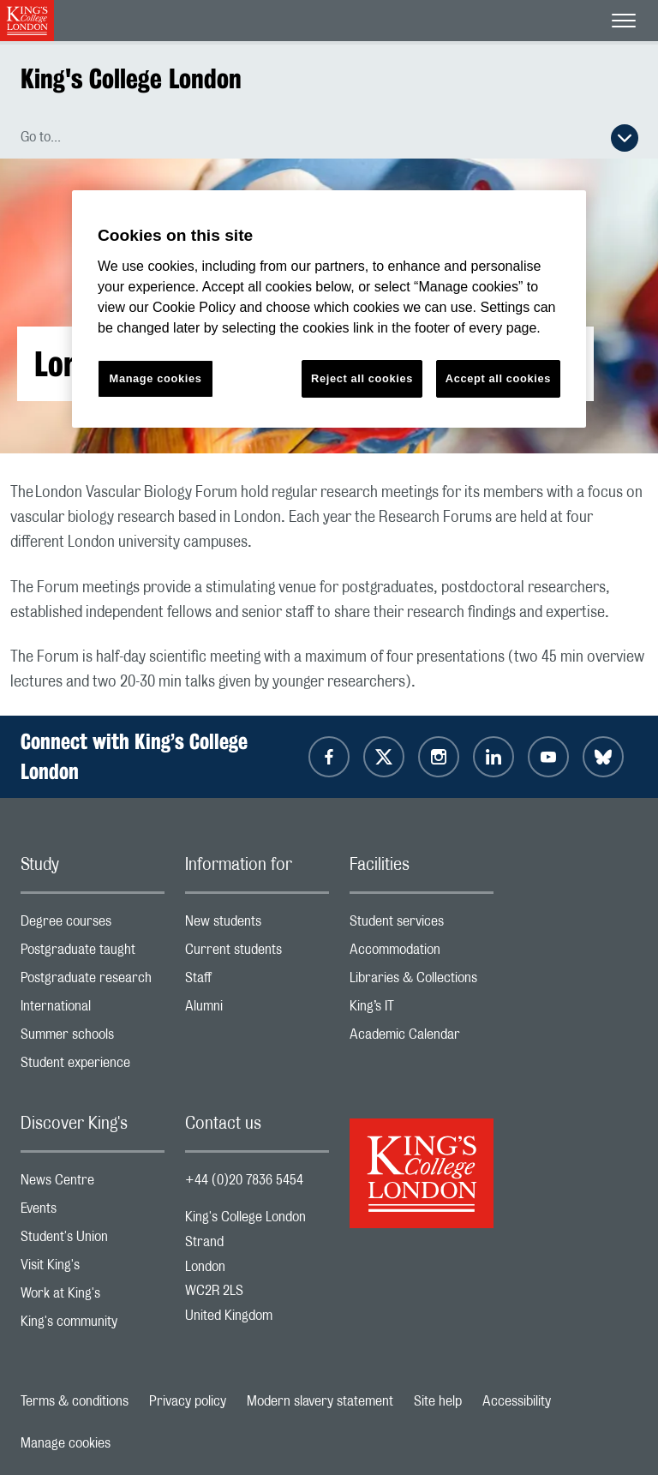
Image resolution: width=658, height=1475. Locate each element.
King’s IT (422, 1010)
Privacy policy (187, 1401)
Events (92, 1212)
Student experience (92, 1066)
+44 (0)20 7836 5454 (244, 1180)
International (92, 1010)
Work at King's (92, 1297)
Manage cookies (66, 1443)
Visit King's (92, 1269)
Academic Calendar (422, 1038)
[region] (329, 309)
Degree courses (92, 925)
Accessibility (516, 1401)
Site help (438, 1401)
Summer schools (92, 1038)
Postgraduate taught (92, 953)
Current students (257, 953)
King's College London (131, 78)
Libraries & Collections (422, 981)
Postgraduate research (92, 981)
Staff (257, 981)
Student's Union (92, 1240)
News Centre (92, 1184)
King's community (92, 1325)
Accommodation (422, 953)
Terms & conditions (75, 1401)
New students (257, 925)
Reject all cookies (362, 378)
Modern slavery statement (320, 1401)
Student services (422, 925)
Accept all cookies (498, 378)
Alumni (257, 1010)
